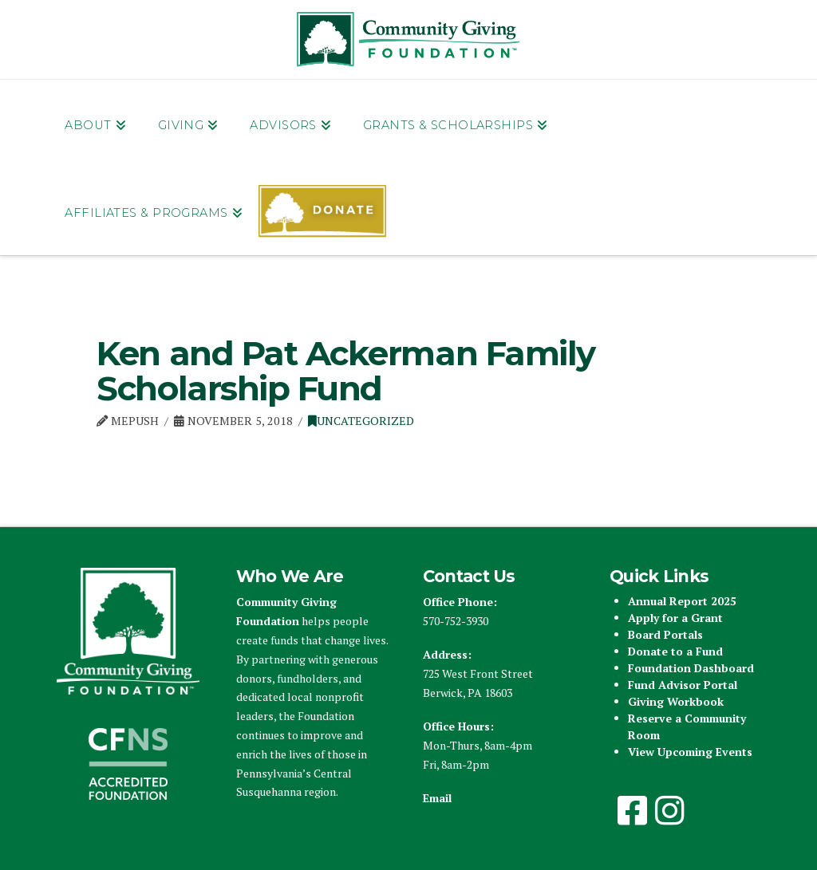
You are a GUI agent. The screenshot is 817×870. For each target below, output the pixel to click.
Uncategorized (361, 420)
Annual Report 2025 (682, 600)
